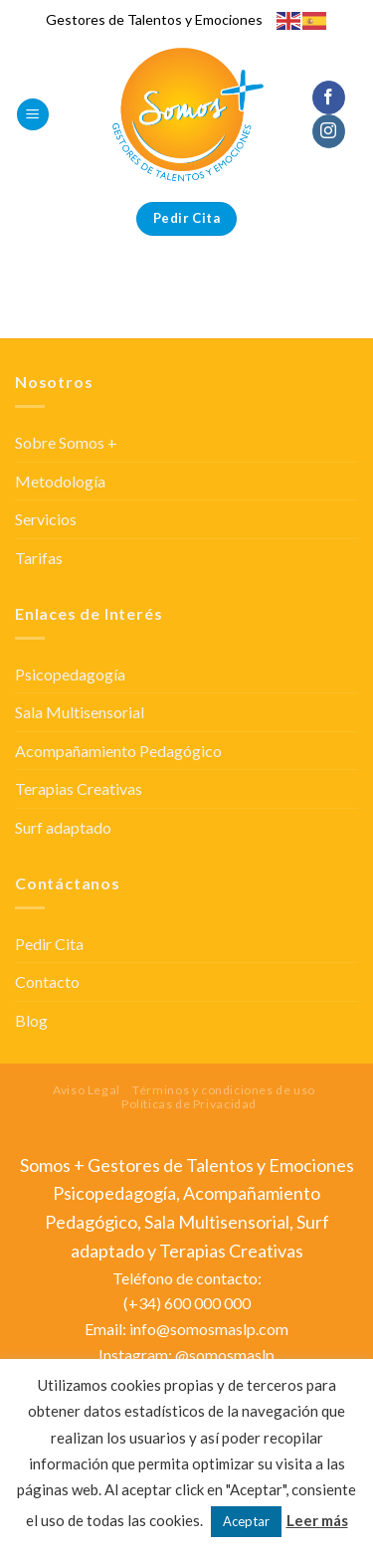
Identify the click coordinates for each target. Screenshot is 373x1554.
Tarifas (39, 557)
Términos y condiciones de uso (223, 1089)
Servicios (46, 518)
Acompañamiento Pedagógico (118, 750)
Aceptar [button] (246, 1521)
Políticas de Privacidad (189, 1103)
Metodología (60, 481)
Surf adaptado (63, 827)
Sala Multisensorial (79, 711)
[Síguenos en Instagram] (328, 131)
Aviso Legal (86, 1089)
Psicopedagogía (70, 674)
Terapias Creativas (78, 788)
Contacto (47, 981)
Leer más (317, 1520)
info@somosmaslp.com (208, 1328)
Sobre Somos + (66, 442)
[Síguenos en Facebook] (328, 97)
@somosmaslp (225, 1354)
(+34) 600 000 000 (187, 1302)
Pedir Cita (49, 943)
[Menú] (33, 114)
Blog (31, 1020)
